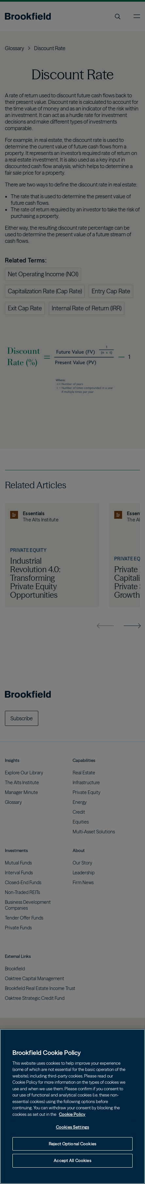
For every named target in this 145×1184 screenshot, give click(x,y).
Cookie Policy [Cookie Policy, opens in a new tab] (72, 1114)
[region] (72, 1106)
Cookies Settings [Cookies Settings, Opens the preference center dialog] (72, 1127)
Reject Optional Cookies (72, 1143)
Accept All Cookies (72, 1160)
